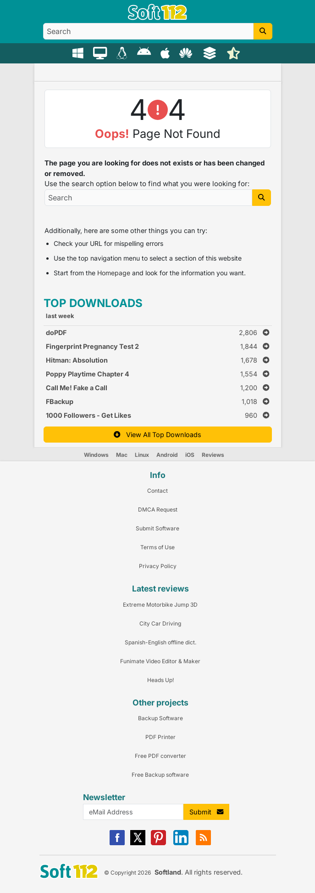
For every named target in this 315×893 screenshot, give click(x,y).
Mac (121, 454)
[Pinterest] (158, 843)
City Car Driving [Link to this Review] (160, 623)
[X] (137, 843)
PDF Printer (160, 737)
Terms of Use (157, 547)
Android (167, 454)
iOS (189, 454)
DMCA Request (157, 509)
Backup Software (160, 718)
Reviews (213, 454)
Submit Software (157, 528)
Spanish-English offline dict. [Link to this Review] (160, 642)
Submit (206, 812)
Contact (157, 490)
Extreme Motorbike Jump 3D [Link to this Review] (160, 604)
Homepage (113, 273)
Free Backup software (160, 774)
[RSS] (203, 843)
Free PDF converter (160, 755)
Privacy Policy (158, 566)
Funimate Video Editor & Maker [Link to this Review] (160, 661)
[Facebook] (117, 843)
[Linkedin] (180, 843)
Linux (142, 454)
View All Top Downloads (157, 434)
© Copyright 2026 (127, 872)
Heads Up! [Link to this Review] (160, 680)
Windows (96, 454)
